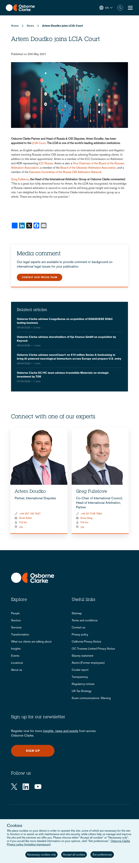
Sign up (33, 750)
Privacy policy (80, 634)
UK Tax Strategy (81, 691)
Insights (16, 648)
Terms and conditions (85, 620)
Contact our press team (39, 277)
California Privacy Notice (86, 641)
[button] (106, 8)
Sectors (16, 620)
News (30, 25)
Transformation (20, 634)
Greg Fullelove (20, 179)
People (15, 613)
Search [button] (120, 8)
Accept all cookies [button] (74, 854)
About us (16, 670)
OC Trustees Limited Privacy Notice (93, 648)
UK (21, 527)
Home (15, 25)
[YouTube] (37, 786)
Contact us (78, 627)
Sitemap (77, 613)
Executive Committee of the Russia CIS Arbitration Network (65, 172)
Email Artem (25, 517)
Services (16, 627)
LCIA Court (39, 143)
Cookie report (80, 670)
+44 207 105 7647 (30, 513)
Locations (17, 662)
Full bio (23, 522)
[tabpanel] (39, 481)
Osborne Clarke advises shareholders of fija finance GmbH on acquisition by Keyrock (66, 338)
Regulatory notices (83, 684)
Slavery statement (82, 655)
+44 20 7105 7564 (91, 513)
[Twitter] (14, 786)
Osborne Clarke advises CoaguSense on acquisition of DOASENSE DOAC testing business (65, 320)
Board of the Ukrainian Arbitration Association (88, 167)
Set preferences (102, 854)
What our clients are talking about (31, 641)
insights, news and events (60, 731)
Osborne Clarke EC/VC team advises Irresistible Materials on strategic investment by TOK (63, 374)
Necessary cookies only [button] (41, 854)
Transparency (80, 677)
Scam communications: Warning (91, 698)
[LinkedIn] (26, 786)
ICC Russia (46, 163)
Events (15, 655)
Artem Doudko (30, 492)
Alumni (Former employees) (88, 662)
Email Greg (86, 517)
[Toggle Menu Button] (130, 8)
